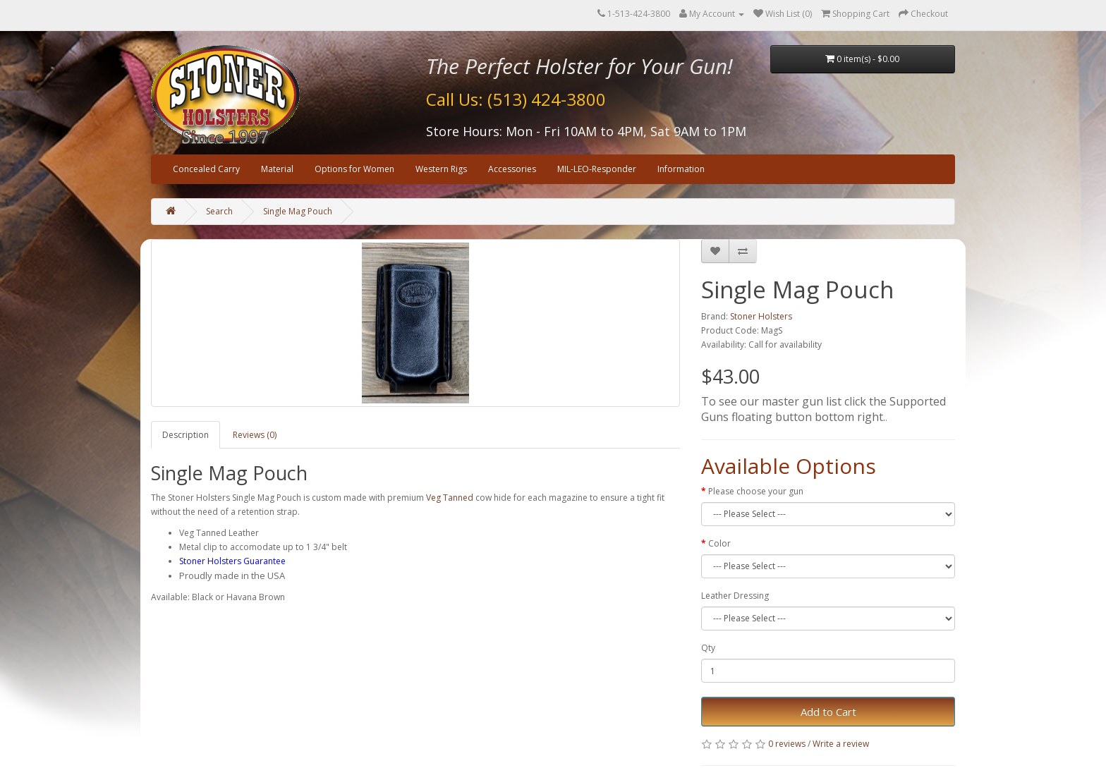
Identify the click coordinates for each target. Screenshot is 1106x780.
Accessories (512, 169)
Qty (708, 648)
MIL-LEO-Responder (596, 169)
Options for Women (354, 169)
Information (681, 169)
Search (219, 211)
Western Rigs (441, 169)
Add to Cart (828, 712)
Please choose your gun (755, 491)
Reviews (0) (254, 435)
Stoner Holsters (761, 316)
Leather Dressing (735, 596)
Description (185, 435)
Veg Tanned (449, 498)
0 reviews (787, 744)
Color (719, 543)
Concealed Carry (206, 169)
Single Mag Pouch (297, 211)
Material (277, 169)
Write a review (841, 744)
